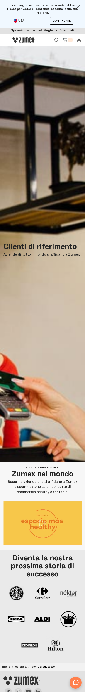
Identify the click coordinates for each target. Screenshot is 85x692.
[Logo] (23, 40)
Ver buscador (56, 40)
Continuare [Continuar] (62, 21)
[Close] (78, 6)
